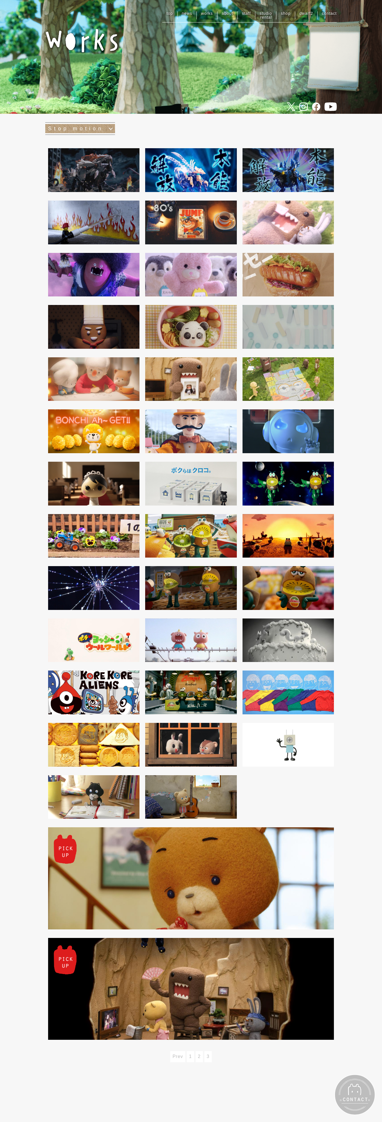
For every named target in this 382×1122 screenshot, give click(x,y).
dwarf (306, 13)
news (187, 13)
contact (329, 13)
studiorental (266, 15)
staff (246, 13)
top (170, 13)
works (207, 13)
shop (285, 13)
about (227, 13)
